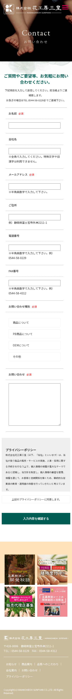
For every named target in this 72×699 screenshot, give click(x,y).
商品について (21, 322)
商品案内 (27, 664)
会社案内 (11, 670)
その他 (17, 356)
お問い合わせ (30, 670)
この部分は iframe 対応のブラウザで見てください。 (36, 465)
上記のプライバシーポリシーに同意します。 (36, 499)
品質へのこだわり (48, 664)
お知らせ (11, 664)
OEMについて (21, 345)
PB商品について (23, 334)
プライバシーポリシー (19, 676)
